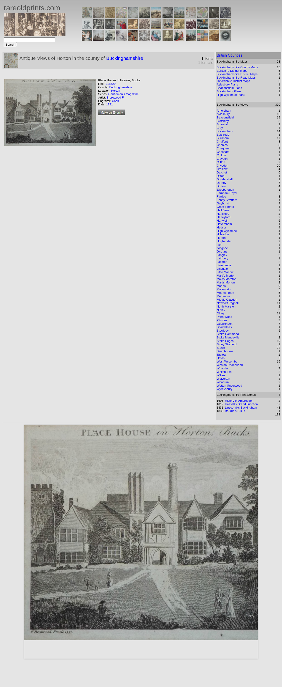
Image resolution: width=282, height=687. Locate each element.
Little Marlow (225, 272)
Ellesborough (225, 189)
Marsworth (224, 289)
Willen (221, 375)
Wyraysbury (225, 389)
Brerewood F (115, 97)
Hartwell (222, 220)
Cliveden (222, 165)
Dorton (221, 186)
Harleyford (223, 217)
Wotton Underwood (229, 385)
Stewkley (223, 330)
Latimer (222, 262)
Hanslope (223, 213)
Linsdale (222, 268)
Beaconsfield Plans (229, 88)
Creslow (222, 169)
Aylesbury (223, 114)
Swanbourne (225, 351)
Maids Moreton (226, 279)
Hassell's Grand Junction (241, 404)
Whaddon (223, 368)
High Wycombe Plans (231, 94)
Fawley (221, 196)
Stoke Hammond (228, 334)
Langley (222, 255)
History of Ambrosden (239, 400)
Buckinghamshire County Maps (237, 67)
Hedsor (221, 227)
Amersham (224, 110)
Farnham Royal (227, 193)
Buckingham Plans (229, 91)
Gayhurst (223, 203)
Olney (221, 313)
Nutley (221, 310)
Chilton (221, 155)
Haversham (224, 224)
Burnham (223, 138)
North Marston (226, 306)
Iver (219, 244)
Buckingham (225, 131)
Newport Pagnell (228, 303)
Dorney (221, 182)
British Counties (229, 55)
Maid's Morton (226, 275)
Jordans (222, 251)
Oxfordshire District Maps (233, 81)
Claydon (222, 158)
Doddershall (225, 179)
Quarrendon (225, 323)
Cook (115, 101)
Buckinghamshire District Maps (237, 74)
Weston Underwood (230, 365)
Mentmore (223, 296)
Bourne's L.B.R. (235, 411)
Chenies (222, 145)
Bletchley (223, 121)
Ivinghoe (222, 248)
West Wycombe (227, 361)
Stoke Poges (225, 341)
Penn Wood (224, 317)
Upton (221, 358)
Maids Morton (226, 282)
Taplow (221, 354)
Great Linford (225, 207)
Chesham (223, 152)
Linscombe (224, 265)
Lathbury (222, 258)
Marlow (221, 286)
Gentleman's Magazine (123, 94)
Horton (115, 90)
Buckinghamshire (124, 58)
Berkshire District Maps (232, 70)
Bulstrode (223, 134)
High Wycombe (227, 231)
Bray (220, 127)
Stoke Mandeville (228, 337)
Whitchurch (224, 372)
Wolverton (223, 378)
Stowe (221, 347)
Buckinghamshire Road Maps (236, 77)
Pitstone (222, 320)
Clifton (221, 162)
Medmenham (225, 292)
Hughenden (224, 241)
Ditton (221, 176)
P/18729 (109, 83)
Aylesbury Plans (227, 84)
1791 (109, 104)
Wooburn (223, 382)
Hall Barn (223, 210)
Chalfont (222, 141)
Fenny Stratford (227, 200)
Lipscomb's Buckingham (241, 407)
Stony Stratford (227, 344)
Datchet (222, 172)
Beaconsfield (225, 117)
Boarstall (222, 124)
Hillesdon (223, 234)
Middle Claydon (227, 299)
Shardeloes (224, 327)
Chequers (223, 148)
